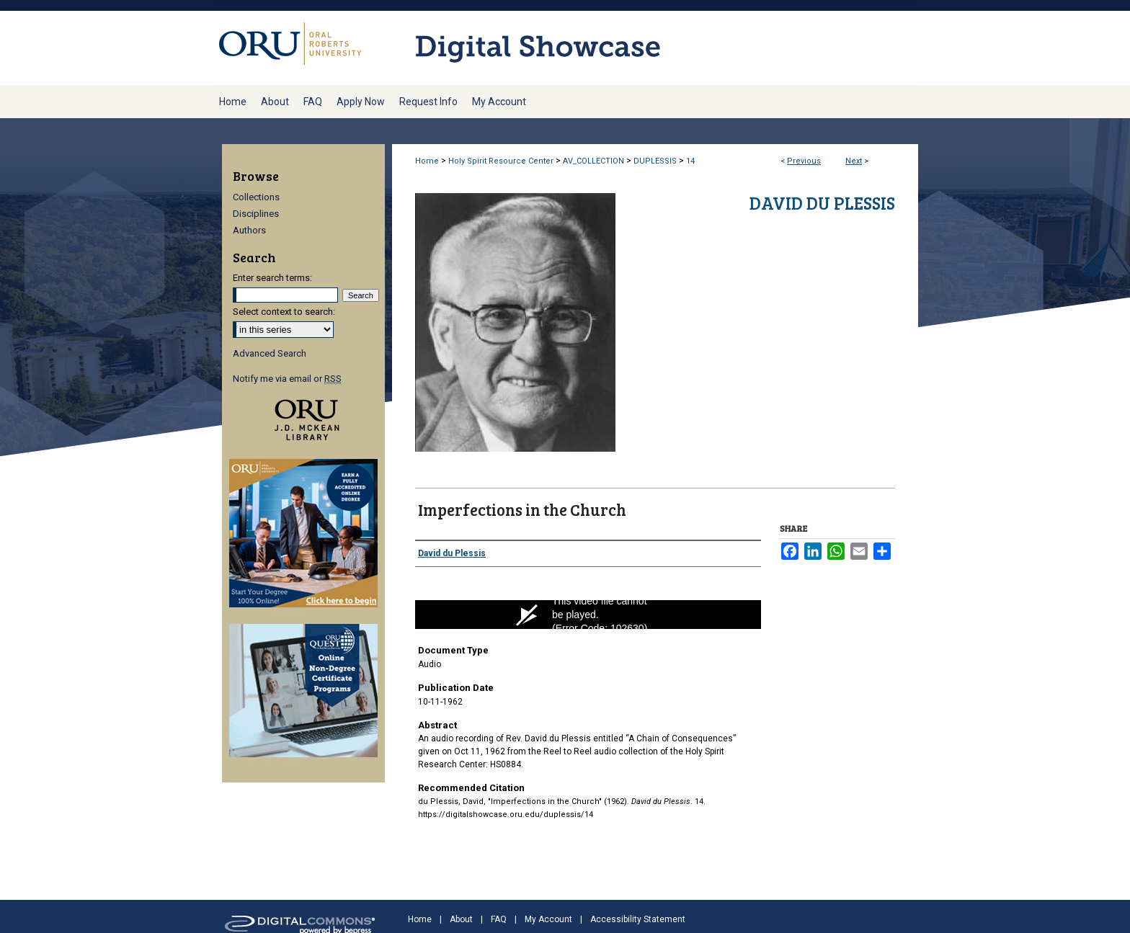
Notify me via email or (287, 378)
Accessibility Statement (637, 919)
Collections (256, 197)
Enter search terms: (272, 277)
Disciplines (256, 213)
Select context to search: (284, 311)
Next (853, 161)
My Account (548, 919)
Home (427, 161)
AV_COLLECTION (593, 161)
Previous (804, 161)
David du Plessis (822, 203)
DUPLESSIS (655, 161)
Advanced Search (269, 353)
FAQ (499, 919)
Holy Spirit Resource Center (500, 161)
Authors (249, 230)
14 (690, 161)
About (461, 919)
